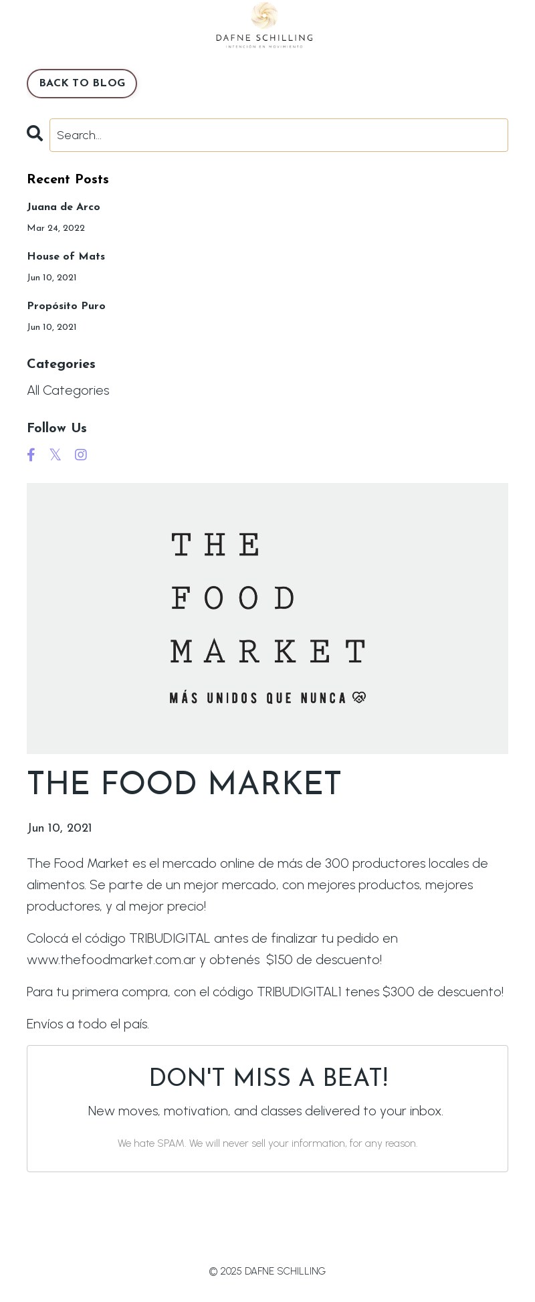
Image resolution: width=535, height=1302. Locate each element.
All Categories (68, 390)
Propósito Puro (66, 306)
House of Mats (66, 257)
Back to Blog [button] (82, 83)
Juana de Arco (63, 207)
